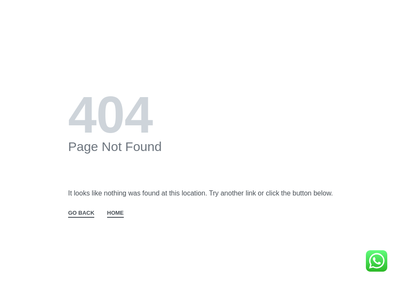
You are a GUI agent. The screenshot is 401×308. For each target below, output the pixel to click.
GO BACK (81, 213)
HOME (115, 213)
